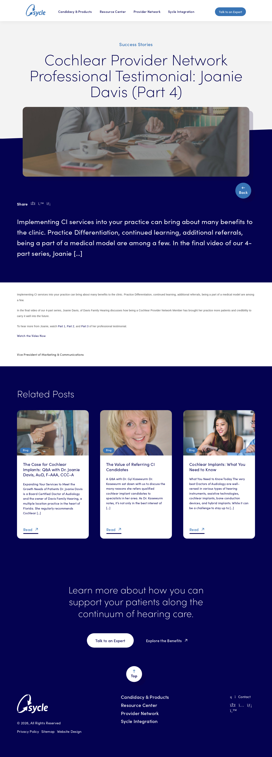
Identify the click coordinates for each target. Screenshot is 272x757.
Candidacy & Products (145, 697)
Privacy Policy (28, 731)
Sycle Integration (181, 11)
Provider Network (147, 11)
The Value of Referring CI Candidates (130, 466)
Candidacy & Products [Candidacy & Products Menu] (75, 11)
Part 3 (85, 326)
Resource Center (113, 11)
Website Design (69, 731)
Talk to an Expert (230, 12)
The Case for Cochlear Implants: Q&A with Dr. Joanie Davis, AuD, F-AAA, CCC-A (51, 469)
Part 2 (70, 326)
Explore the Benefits (164, 640)
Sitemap (48, 731)
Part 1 (61, 326)
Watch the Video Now (31, 336)
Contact (240, 696)
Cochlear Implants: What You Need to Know (217, 466)
